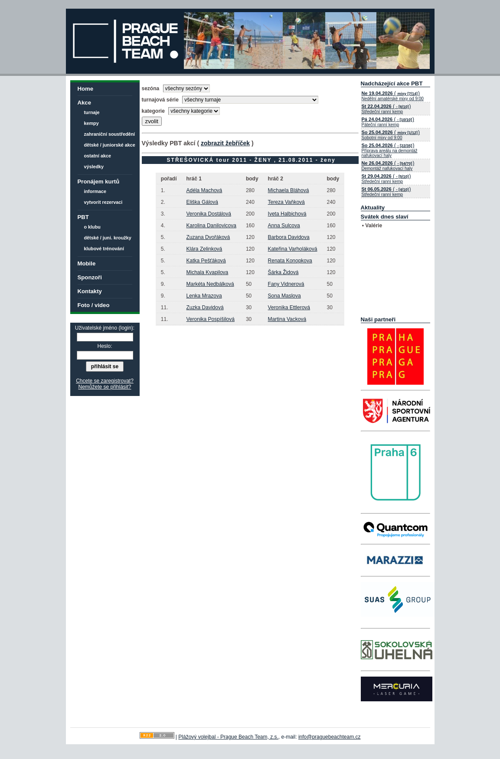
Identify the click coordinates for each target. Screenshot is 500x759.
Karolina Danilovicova (211, 225)
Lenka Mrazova (204, 296)
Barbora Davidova (289, 237)
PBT (83, 217)
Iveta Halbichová (287, 214)
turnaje (92, 112)
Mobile (87, 263)
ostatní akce (97, 155)
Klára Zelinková (204, 249)
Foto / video (94, 305)
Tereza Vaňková (286, 202)
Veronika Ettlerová (289, 307)
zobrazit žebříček (225, 143)
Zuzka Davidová (205, 307)
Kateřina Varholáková (292, 249)
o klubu (92, 226)
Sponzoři (90, 277)
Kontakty (90, 291)
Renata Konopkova (290, 261)
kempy (91, 123)
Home (86, 88)
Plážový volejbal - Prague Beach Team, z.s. (228, 737)
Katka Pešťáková (206, 261)
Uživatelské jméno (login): (104, 328)
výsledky (94, 166)
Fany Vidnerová (286, 284)
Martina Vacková (287, 319)
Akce (85, 102)
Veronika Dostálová (208, 214)
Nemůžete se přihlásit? (104, 387)
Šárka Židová (283, 272)
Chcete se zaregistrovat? (105, 381)
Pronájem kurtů (99, 181)
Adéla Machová (204, 190)
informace (95, 191)
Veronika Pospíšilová (210, 319)
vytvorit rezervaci (103, 202)
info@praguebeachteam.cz (329, 737)
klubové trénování (104, 248)
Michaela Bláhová (288, 190)
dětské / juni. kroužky (107, 237)
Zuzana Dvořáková (208, 237)
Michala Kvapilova (207, 272)
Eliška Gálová (202, 202)
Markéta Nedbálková (210, 284)
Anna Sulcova (284, 225)
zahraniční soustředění (109, 134)
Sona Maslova (284, 296)
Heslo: (104, 346)
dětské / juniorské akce (109, 144)
